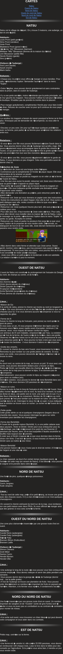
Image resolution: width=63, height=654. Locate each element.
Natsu (31, 6)
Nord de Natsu (31, 11)
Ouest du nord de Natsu (31, 13)
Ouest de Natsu (31, 8)
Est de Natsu (31, 18)
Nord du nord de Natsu (31, 15)
